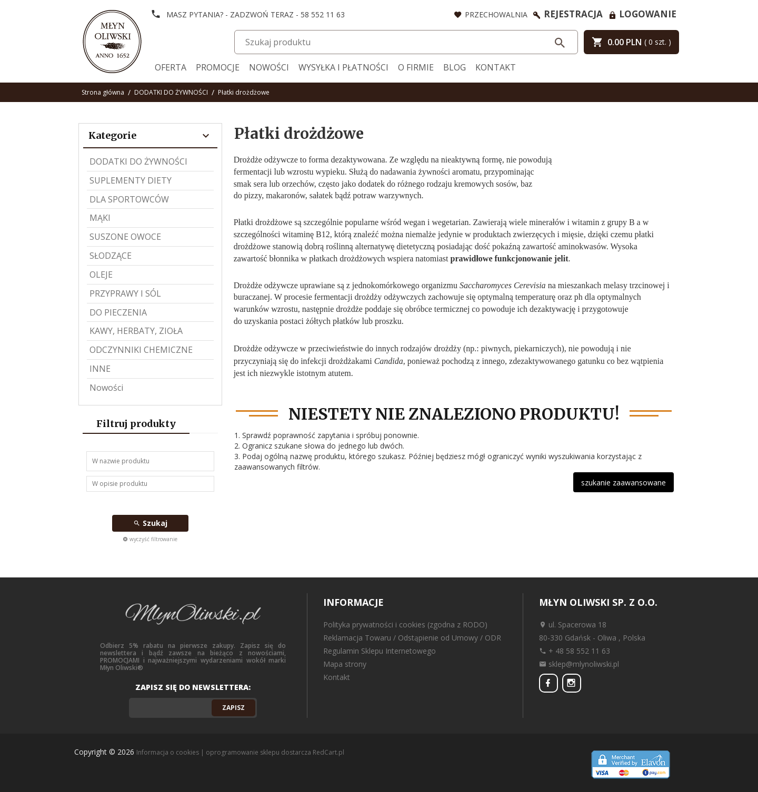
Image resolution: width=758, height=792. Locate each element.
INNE (100, 368)
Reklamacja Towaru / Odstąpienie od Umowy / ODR (412, 638)
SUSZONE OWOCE (125, 236)
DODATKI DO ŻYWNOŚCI (138, 161)
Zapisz (233, 707)
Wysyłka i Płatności (343, 67)
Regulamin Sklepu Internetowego (379, 651)
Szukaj (150, 523)
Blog (454, 67)
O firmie (416, 67)
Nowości (269, 67)
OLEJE (101, 274)
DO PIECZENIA (118, 312)
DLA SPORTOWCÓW (129, 199)
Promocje (218, 67)
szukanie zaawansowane (623, 483)
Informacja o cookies (167, 752)
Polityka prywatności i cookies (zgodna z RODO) (405, 624)
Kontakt (495, 67)
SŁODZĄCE (110, 255)
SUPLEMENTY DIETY (130, 180)
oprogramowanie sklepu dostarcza (258, 752)
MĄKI (100, 218)
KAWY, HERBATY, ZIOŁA (136, 331)
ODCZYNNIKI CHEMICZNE (141, 350)
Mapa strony (344, 664)
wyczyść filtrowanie (150, 539)
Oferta (170, 67)
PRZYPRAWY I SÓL (125, 293)
